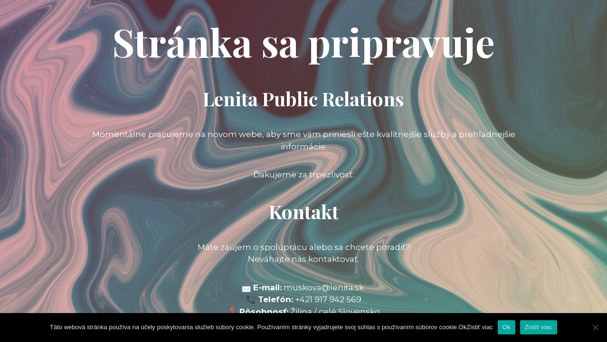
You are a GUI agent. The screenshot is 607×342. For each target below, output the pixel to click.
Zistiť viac (538, 327)
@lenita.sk (343, 287)
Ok (507, 327)
